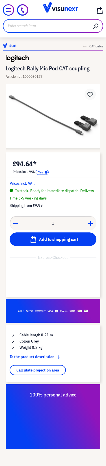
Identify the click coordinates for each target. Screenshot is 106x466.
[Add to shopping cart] (53, 239)
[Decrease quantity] (15, 223)
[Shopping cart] (99, 10)
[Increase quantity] (91, 223)
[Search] (96, 26)
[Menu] (8, 10)
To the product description (36, 356)
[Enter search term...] (46, 26)
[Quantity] (53, 223)
